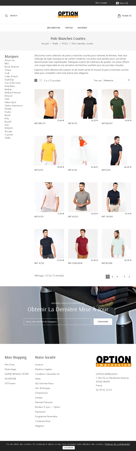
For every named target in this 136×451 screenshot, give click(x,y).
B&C (7, 63)
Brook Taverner (12, 66)
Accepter (68, 447)
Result (7, 115)
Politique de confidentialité (117, 444)
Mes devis (10, 364)
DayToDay (9, 79)
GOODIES (82, 27)
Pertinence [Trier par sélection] (117, 80)
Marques (11, 56)
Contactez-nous (42, 421)
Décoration (53, 27)
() (122, 3)
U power (9, 134)
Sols (7, 124)
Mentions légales (43, 369)
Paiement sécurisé (44, 402)
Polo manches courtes (82, 43)
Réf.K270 (72, 123)
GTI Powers (10, 383)
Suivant (129, 276)
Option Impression (14, 105)
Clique (8, 70)
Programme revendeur (46, 416)
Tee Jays (8, 131)
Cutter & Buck (11, 76)
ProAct (8, 112)
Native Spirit (10, 102)
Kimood (8, 95)
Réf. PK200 (107, 216)
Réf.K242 (72, 169)
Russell (8, 121)
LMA (7, 99)
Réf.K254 (38, 216)
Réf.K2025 (73, 216)
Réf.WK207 (107, 123)
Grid (35, 80)
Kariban (8, 89)
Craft (7, 73)
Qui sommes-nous (44, 383)
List (40, 80)
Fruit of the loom (12, 82)
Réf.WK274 (40, 123)
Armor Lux (10, 60)
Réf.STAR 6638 (75, 263)
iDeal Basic (10, 86)
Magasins (39, 425)
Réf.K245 (106, 169)
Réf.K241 (38, 169)
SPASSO (9, 128)
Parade (8, 108)
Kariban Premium (13, 92)
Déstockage (10, 369)
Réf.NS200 (107, 263)
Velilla (7, 137)
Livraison (39, 364)
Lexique (39, 397)
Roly (7, 118)
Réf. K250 (39, 263)
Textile (69, 27)
